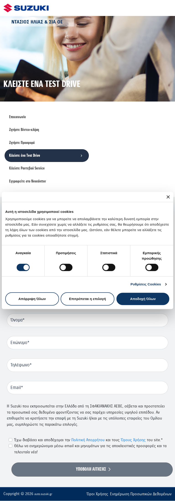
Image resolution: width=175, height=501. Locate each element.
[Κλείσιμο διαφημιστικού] (168, 196)
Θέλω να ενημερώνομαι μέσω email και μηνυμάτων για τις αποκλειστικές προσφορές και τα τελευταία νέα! (90, 449)
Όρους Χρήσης (133, 440)
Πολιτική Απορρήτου (88, 440)
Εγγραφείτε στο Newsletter (27, 181)
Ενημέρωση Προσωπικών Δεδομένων (141, 494)
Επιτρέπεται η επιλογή (87, 299)
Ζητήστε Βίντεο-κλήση (24, 129)
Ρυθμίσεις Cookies (146, 284)
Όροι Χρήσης (97, 494)
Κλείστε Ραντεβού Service (27, 168)
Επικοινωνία (17, 117)
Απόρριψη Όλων (32, 299)
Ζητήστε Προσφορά (22, 142)
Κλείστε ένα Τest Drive (24, 155)
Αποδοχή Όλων (143, 299)
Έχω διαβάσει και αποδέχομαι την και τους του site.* (88, 440)
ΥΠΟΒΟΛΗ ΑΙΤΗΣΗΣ (91, 470)
